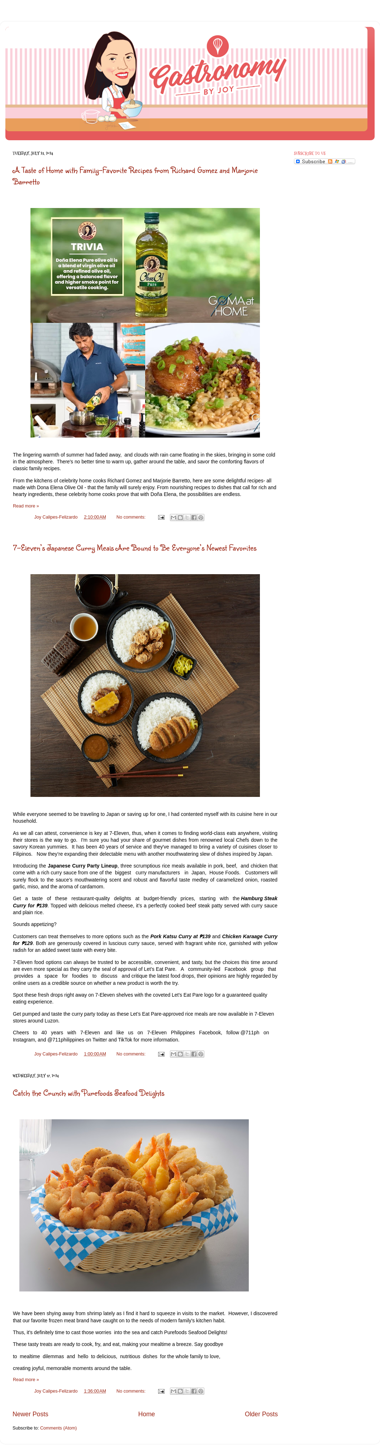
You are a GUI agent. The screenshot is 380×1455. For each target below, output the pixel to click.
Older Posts (261, 1414)
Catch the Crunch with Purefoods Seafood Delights (88, 1092)
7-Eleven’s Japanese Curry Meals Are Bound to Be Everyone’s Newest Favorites (134, 547)
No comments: (132, 517)
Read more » (26, 506)
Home (146, 1414)
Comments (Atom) (58, 1428)
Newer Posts (30, 1414)
